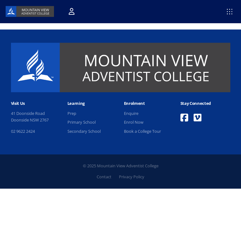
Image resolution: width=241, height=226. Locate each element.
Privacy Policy (131, 177)
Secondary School (84, 131)
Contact (104, 177)
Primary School (81, 122)
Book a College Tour (142, 131)
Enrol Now (133, 122)
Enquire (131, 113)
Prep (71, 113)
